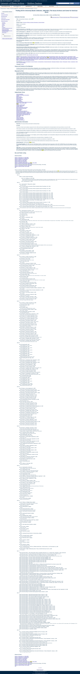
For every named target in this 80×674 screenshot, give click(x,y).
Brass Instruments (64, 56)
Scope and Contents (4, 14)
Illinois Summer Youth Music (28, 58)
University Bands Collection (29, 8)
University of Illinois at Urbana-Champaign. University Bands (33, 22)
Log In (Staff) (40, 667)
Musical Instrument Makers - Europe (62, 58)
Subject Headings (40, 6)
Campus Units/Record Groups (5, 6)
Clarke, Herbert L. (19, 101)
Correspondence (41, 61)
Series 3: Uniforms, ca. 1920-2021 (21, 159)
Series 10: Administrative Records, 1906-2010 (23, 165)
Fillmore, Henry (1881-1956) (41, 57)
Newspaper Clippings (55, 61)
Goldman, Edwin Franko (53, 57)
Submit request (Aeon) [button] (55, 17)
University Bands (21, 8)
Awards (41, 56)
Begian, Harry (58, 56)
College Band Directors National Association (28, 57)
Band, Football (45, 56)
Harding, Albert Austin (62, 57)
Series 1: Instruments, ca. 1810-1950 (21, 157)
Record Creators (51, 6)
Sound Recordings (22, 62)
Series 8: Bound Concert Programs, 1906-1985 (23, 163)
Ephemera (3, 25)
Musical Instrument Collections (50, 58)
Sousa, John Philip (68, 59)
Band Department (52, 56)
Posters (69, 61)
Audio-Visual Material (27, 61)
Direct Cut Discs (4, 32)
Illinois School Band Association (22, 107)
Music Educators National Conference (31, 59)
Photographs (3, 23)
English (22, 64)
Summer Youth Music (20, 118)
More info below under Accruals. (32, 54)
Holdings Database (34, 3)
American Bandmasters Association (33, 56)
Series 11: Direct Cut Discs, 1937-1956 (22, 166)
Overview (2, 13)
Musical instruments (47, 61)
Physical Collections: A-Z (17, 6)
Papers (61, 61)
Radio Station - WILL (56, 59)
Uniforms (3, 24)
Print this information (74, 17)
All (15, 167)
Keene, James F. (36, 58)
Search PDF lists (76, 3)
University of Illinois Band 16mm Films (7, 28)
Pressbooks (3, 27)
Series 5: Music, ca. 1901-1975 (20, 659)
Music (3, 26)
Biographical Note (4, 16)
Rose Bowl (63, 59)
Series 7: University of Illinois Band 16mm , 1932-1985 (25, 162)
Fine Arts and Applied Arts (14, 8)
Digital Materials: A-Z (29, 6)
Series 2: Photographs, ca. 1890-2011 (21, 158)
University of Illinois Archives (12, 3)
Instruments (3, 22)
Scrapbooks (73, 61)
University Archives (3, 8)
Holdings (8, 8)
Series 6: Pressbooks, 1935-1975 (21, 161)
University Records (22, 60)
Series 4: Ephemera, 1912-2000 (20, 160)
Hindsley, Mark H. (70, 57)
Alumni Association (23, 56)
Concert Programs (34, 61)
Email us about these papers (7, 38)
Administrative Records (5, 31)
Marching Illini (42, 58)
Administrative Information (5, 19)
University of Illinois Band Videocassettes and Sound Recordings (7, 30)
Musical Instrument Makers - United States (23, 112)
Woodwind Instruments (30, 60)
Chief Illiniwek (70, 56)
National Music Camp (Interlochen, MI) (45, 59)
